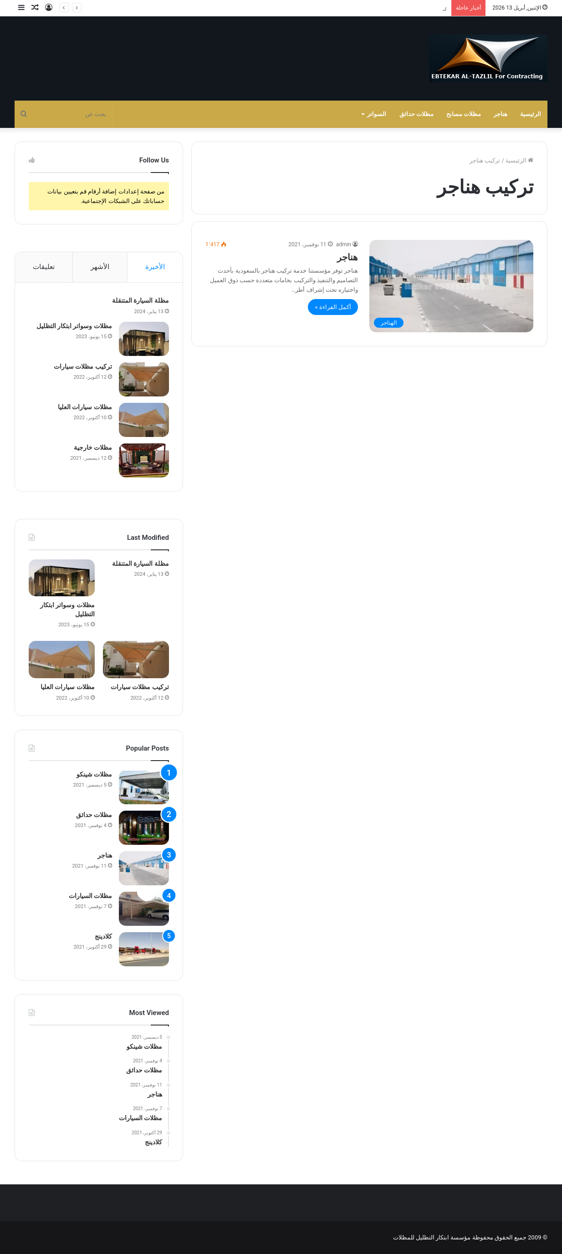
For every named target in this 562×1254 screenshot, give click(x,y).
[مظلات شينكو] (144, 787)
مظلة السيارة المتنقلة (140, 300)
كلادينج (103, 936)
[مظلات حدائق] (144, 828)
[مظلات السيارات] (144, 909)
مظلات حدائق (416, 114)
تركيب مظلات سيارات (83, 366)
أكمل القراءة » (333, 307)
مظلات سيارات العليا (85, 407)
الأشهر (100, 267)
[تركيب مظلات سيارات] (144, 379)
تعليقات (44, 267)
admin (343, 244)
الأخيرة (155, 267)
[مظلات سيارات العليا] (144, 420)
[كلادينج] (144, 949)
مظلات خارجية (93, 447)
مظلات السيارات (90, 895)
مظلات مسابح (463, 114)
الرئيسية (530, 114)
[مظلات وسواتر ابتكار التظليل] (144, 339)
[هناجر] (451, 286)
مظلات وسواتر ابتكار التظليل (411, 8)
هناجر (500, 114)
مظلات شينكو (94, 774)
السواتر (376, 114)
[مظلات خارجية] (144, 460)
